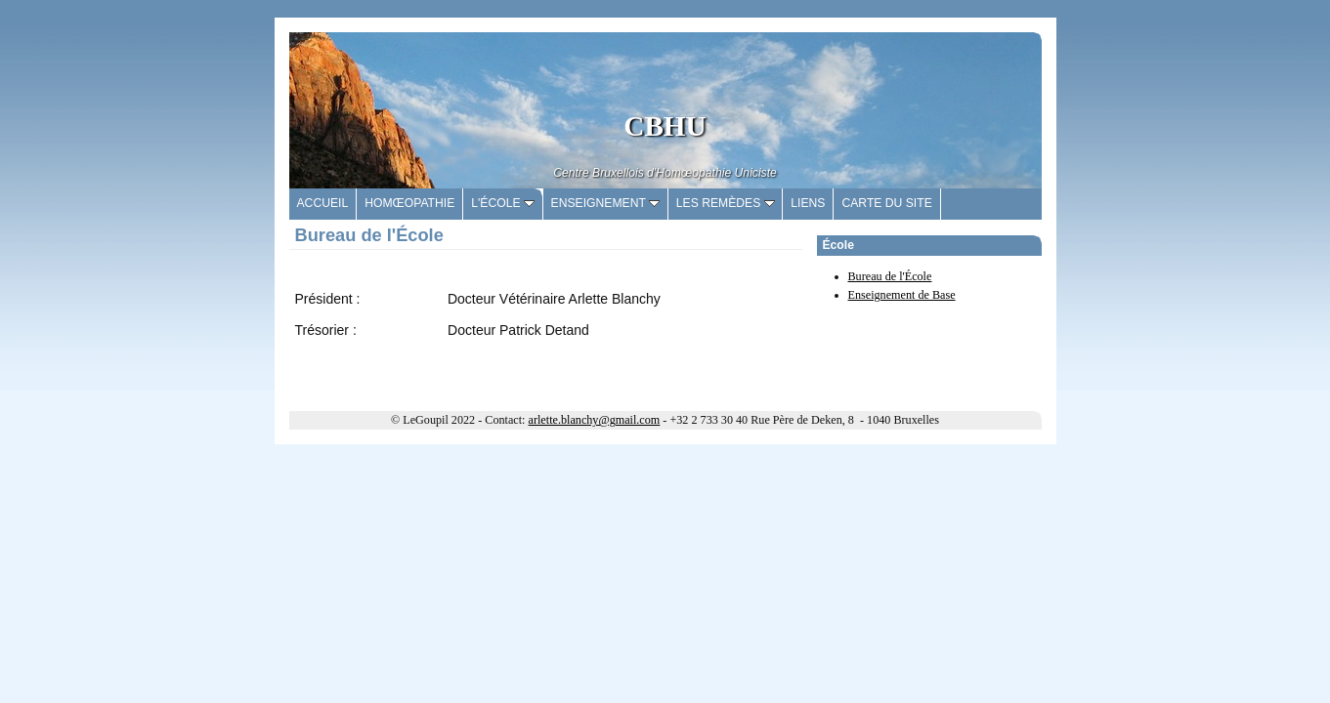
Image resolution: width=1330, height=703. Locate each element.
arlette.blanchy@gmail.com (595, 420)
